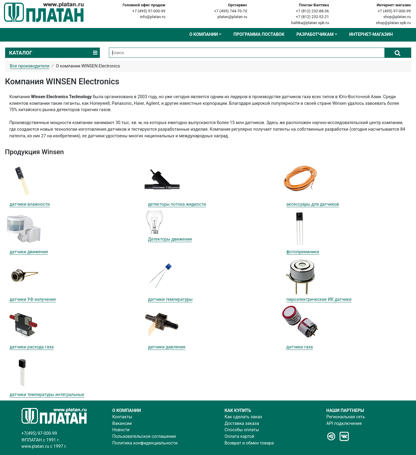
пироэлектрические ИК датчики (318, 299)
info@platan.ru (152, 16)
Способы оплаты (242, 429)
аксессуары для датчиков (312, 204)
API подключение (344, 423)
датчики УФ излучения (33, 299)
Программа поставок (258, 34)
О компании (203, 34)
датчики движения (29, 251)
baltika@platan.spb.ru (310, 22)
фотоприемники (302, 251)
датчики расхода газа (32, 347)
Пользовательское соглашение (144, 436)
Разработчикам (315, 34)
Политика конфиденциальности (144, 443)
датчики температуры (170, 299)
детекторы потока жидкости (177, 204)
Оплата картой (239, 436)
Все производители (29, 66)
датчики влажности (30, 204)
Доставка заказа (242, 423)
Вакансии (122, 423)
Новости (121, 429)
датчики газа (299, 347)
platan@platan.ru (232, 16)
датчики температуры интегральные (47, 394)
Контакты (122, 416)
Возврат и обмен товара (249, 443)
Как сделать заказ (243, 416)
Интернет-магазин (371, 34)
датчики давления (166, 347)
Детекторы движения (170, 239)
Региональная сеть (345, 416)
